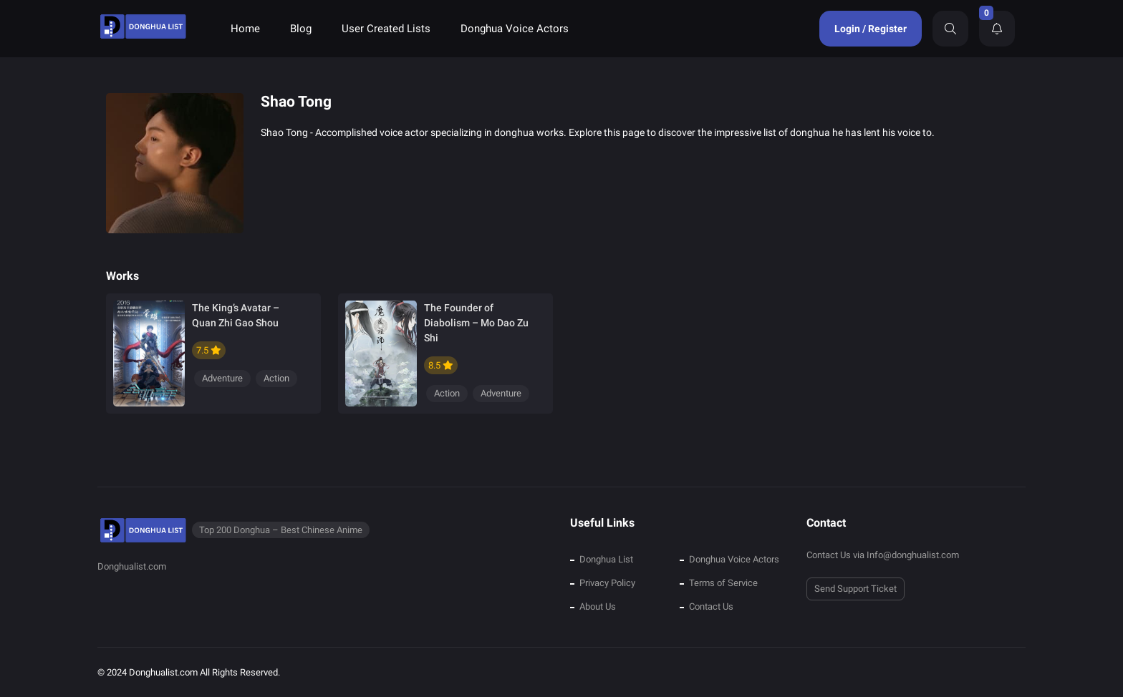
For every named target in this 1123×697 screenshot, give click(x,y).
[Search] (950, 29)
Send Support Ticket (855, 588)
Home (245, 28)
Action (276, 378)
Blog (301, 28)
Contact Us (711, 606)
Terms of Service (723, 582)
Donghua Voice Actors (515, 28)
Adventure (222, 378)
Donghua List (606, 559)
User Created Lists (386, 28)
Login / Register (870, 28)
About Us (597, 606)
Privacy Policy (607, 582)
